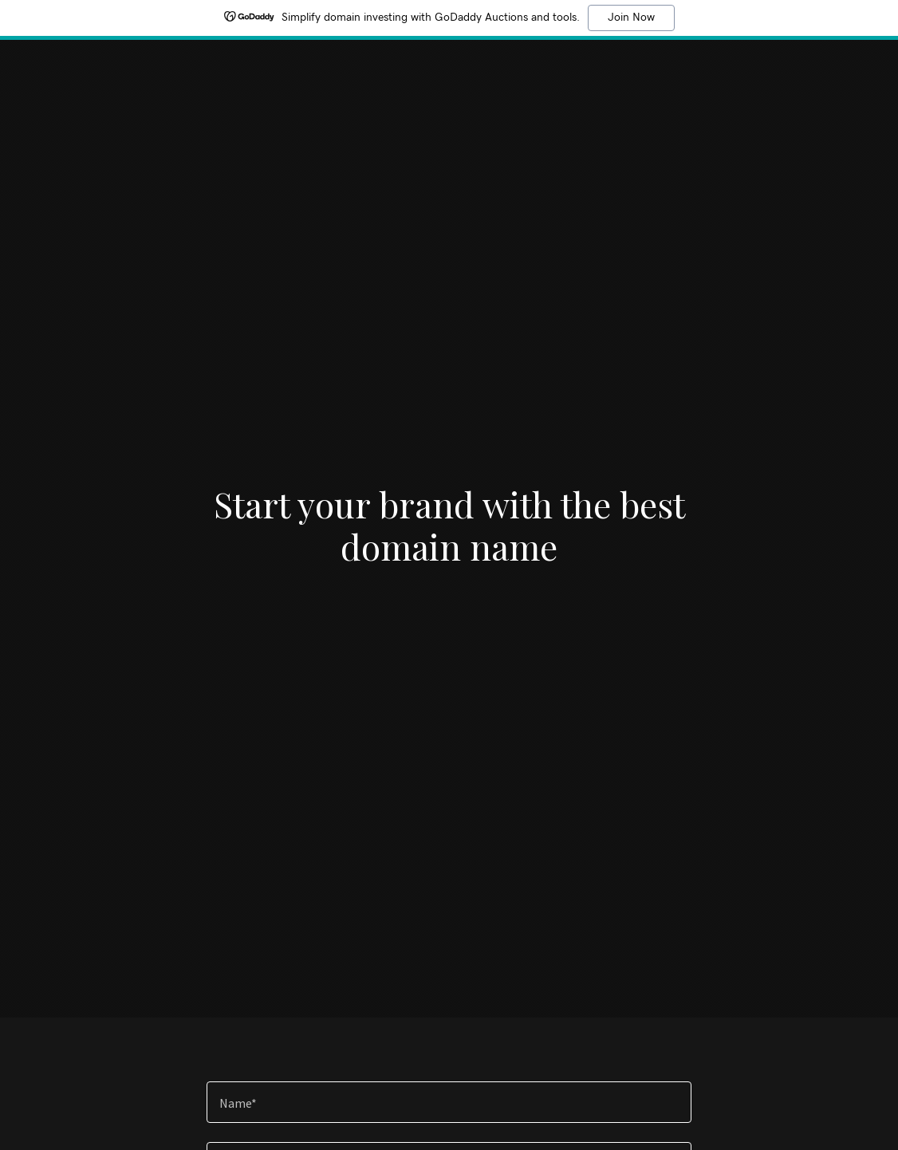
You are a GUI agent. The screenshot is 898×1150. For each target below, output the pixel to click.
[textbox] (449, 1102)
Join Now (631, 17)
